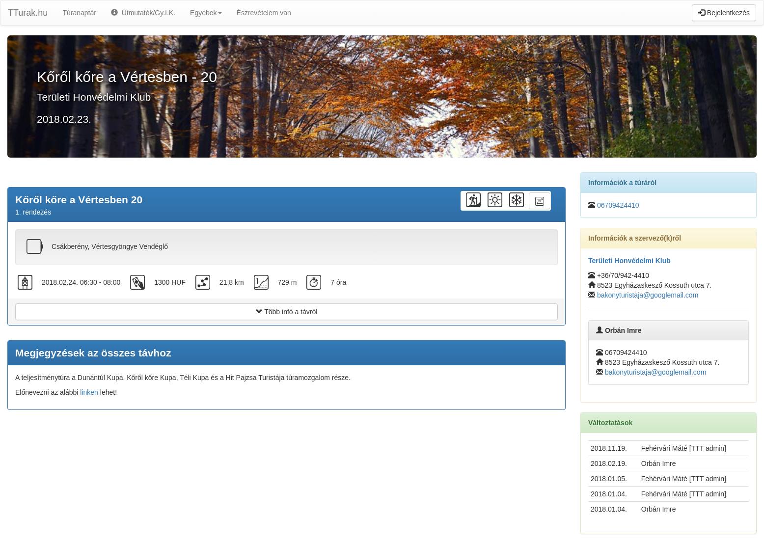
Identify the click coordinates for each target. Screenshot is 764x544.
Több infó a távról (287, 312)
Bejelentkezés (724, 13)
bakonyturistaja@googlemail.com (647, 295)
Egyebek (205, 13)
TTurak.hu (28, 13)
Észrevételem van (264, 13)
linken (89, 392)
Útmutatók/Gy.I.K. (143, 13)
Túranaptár (79, 13)
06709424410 (618, 205)
